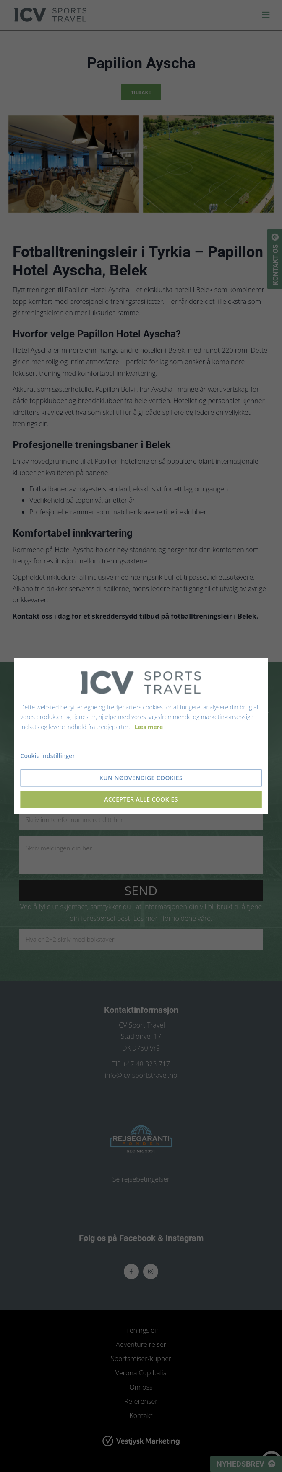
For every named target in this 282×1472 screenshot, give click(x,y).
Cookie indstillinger (48, 756)
